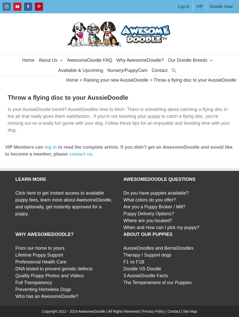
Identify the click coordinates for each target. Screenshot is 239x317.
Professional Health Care (41, 261)
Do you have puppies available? (156, 193)
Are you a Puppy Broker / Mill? (154, 206)
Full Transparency (33, 282)
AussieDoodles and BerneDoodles (158, 248)
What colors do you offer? (149, 199)
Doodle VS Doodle (142, 268)
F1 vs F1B (133, 261)
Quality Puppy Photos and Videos (49, 275)
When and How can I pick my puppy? (161, 227)
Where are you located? (147, 220)
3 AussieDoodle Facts (145, 275)
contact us (80, 154)
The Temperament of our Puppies (157, 282)
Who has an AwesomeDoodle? (46, 296)
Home (72, 80)
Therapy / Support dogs (147, 255)
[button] (174, 70)
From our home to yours (39, 248)
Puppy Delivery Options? (148, 213)
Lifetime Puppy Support (39, 255)
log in (51, 147)
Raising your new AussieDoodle (115, 80)
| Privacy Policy (152, 311)
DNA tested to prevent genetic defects (54, 268)
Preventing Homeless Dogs (43, 289)
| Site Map (189, 311)
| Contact (173, 311)
